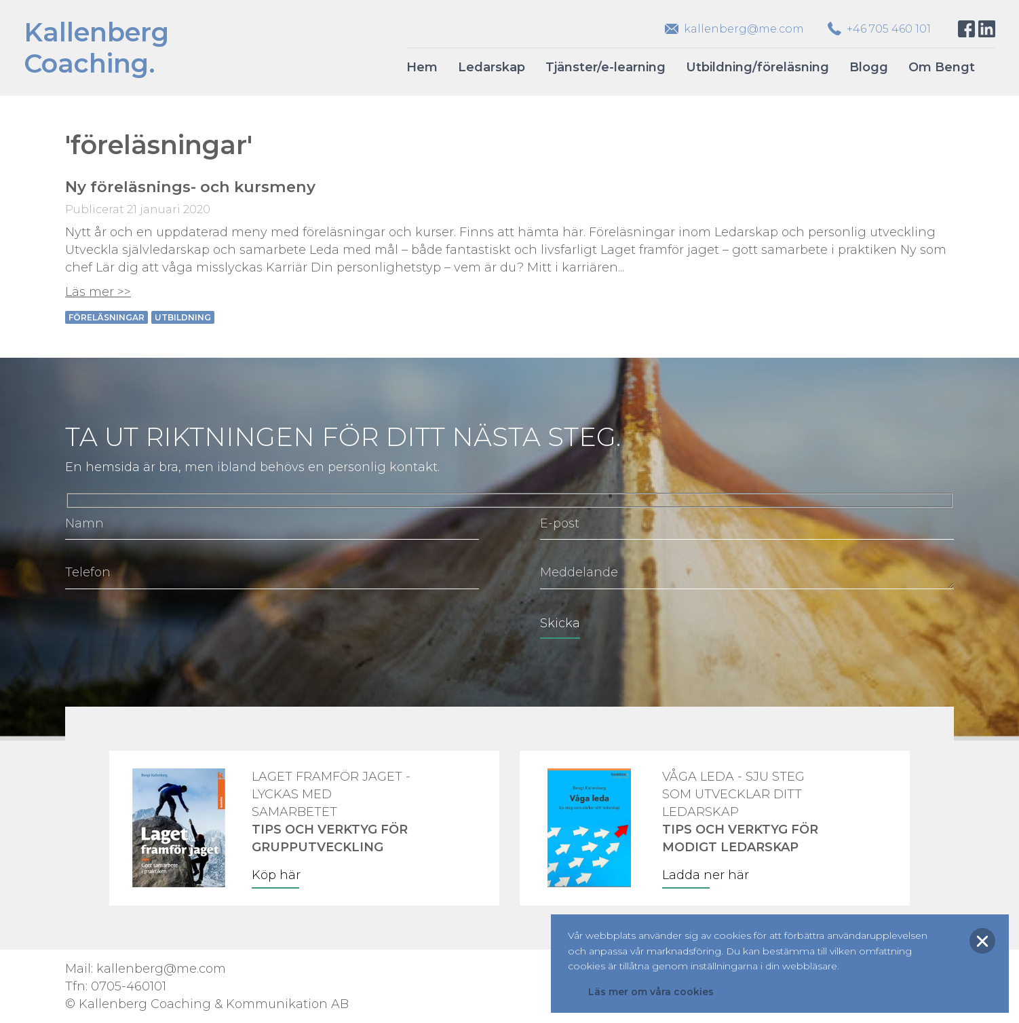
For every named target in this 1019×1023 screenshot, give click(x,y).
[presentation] (168, 632)
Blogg (868, 67)
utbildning (183, 317)
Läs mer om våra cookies (651, 992)
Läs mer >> (98, 291)
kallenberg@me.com (744, 28)
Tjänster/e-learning (605, 67)
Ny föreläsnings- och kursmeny (190, 186)
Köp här (276, 875)
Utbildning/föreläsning (757, 67)
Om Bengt (941, 67)
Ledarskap (491, 67)
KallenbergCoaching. (96, 47)
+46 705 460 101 (889, 28)
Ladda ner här (705, 875)
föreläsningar (107, 317)
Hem (422, 67)
